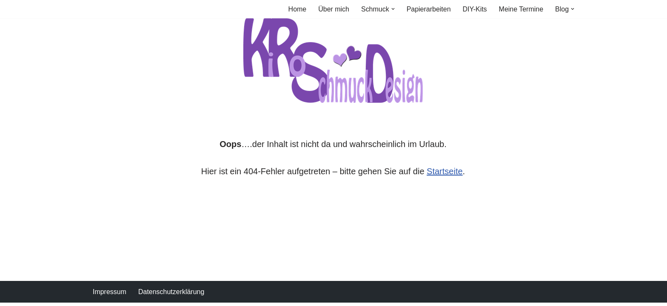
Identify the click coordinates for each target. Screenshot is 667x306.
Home (297, 9)
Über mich (333, 9)
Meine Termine (521, 9)
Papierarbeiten (428, 9)
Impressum (109, 295)
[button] (392, 9)
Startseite (445, 171)
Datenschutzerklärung (171, 295)
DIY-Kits (474, 9)
